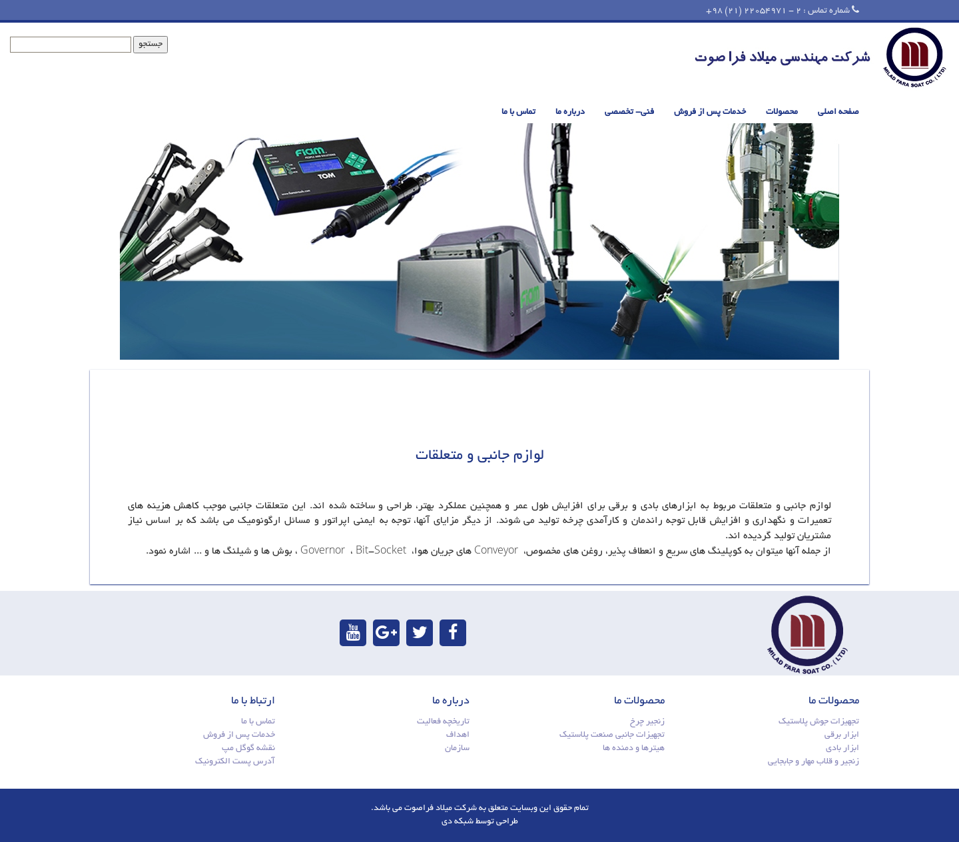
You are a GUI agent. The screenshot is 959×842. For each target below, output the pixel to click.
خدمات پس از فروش (710, 112)
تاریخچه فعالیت (443, 722)
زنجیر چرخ (647, 722)
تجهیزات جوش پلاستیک (819, 722)
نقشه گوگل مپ (248, 748)
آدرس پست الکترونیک (235, 762)
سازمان (457, 748)
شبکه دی (458, 822)
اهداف (458, 735)
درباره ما (570, 112)
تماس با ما (518, 112)
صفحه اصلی (838, 112)
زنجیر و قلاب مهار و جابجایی (813, 762)
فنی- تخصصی (629, 112)
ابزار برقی (841, 735)
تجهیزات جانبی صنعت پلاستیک (612, 735)
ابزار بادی (842, 748)
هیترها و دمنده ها (634, 748)
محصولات (782, 112)
